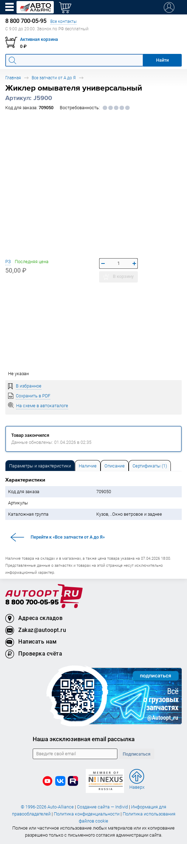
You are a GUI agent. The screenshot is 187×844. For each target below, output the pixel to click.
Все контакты (63, 21)
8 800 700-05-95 (32, 602)
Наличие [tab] (88, 466)
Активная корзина (39, 39)
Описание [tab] (114, 466)
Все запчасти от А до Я (54, 77)
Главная (13, 77)
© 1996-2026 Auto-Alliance (47, 807)
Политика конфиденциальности (87, 814)
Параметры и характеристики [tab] (40, 466)
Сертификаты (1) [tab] (150, 466)
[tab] (40, 465)
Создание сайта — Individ (102, 807)
